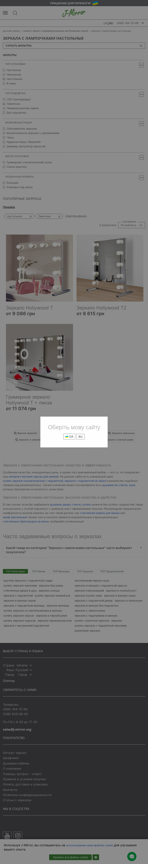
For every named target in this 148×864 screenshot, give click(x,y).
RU (80, 437)
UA (69, 436)
